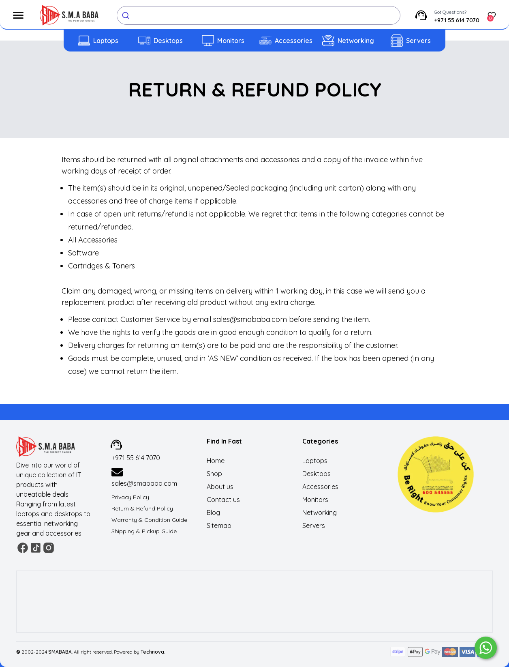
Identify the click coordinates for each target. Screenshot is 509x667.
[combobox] (258, 15)
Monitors (230, 40)
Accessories (293, 40)
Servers (418, 40)
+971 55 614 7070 (456, 20)
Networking (356, 40)
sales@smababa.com (144, 483)
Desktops (168, 40)
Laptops (105, 40)
